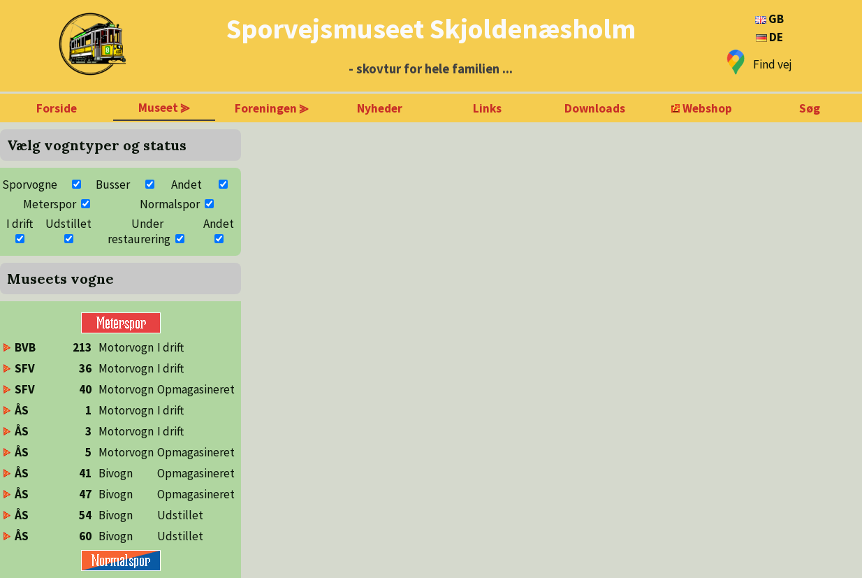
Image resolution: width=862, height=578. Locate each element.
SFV (25, 368)
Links (487, 108)
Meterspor (49, 204)
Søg (809, 108)
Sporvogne (29, 184)
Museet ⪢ (164, 107)
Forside (56, 108)
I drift (19, 223)
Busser (113, 184)
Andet (186, 184)
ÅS (22, 410)
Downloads (594, 108)
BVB (25, 347)
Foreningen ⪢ (272, 108)
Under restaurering (139, 231)
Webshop (707, 108)
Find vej (772, 64)
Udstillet (68, 223)
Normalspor (170, 204)
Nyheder (379, 108)
